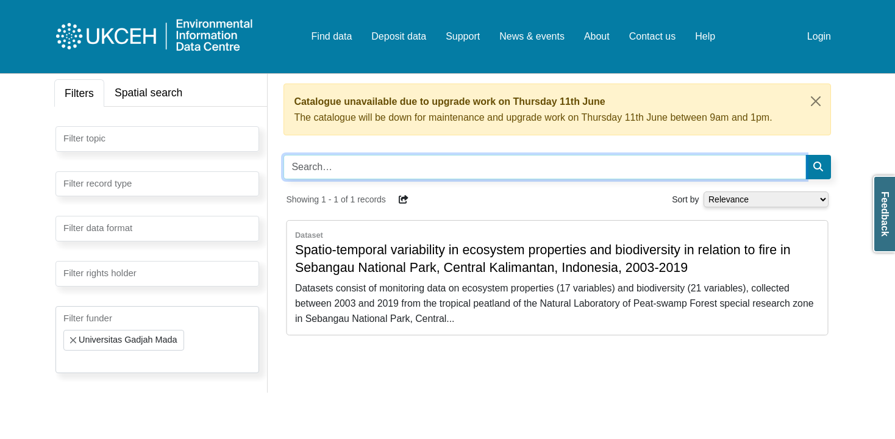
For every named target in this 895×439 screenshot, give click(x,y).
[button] (403, 199)
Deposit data (398, 36)
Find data (332, 36)
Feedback (885, 214)
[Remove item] (73, 340)
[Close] (815, 101)
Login (819, 36)
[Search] (818, 167)
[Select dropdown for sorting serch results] (766, 199)
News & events (532, 36)
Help (705, 36)
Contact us (652, 36)
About (597, 36)
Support (463, 36)
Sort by (685, 199)
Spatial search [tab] (149, 93)
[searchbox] (67, 137)
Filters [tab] (79, 93)
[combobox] (157, 139)
